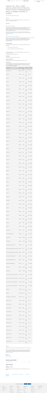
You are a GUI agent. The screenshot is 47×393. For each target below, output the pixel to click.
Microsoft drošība (21, 374)
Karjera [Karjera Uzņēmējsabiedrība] (38, 387)
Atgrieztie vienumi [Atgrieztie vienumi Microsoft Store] (11, 389)
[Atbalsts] (8, 1)
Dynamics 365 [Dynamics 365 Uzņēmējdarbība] (25, 390)
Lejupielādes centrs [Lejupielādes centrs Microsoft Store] (11, 388)
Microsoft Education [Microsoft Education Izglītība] (18, 387)
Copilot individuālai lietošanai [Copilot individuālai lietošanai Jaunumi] (4, 388)
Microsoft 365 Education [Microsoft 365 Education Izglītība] (19, 390)
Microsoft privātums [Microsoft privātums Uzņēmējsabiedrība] (39, 388)
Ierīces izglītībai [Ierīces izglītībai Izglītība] (18, 388)
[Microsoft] (4, 1)
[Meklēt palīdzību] (38, 1)
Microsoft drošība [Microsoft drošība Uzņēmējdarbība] (25, 388)
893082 (17, 54)
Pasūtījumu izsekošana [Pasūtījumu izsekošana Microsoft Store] (11, 390)
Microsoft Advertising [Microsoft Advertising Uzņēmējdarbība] (25, 392)
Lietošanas (8, 352)
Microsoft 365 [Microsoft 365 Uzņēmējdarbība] (25, 391)
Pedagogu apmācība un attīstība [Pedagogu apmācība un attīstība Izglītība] (19, 392)
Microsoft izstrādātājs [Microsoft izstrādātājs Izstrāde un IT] (32, 387)
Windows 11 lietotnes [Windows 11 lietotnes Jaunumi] (4, 390)
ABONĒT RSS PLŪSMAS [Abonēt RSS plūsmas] (9, 356)
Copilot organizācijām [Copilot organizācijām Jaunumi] (4, 387)
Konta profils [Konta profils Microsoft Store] (11, 387)
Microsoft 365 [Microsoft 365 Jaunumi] (3, 389)
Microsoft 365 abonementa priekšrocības (7, 375)
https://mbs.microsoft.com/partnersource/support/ (11, 36)
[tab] (7, 367)
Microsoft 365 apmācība (15, 374)
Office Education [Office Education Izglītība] (18, 391)
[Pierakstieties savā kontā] (42, 1)
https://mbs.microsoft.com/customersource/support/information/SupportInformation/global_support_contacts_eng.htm (19, 37)
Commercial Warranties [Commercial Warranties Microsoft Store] (12, 392)
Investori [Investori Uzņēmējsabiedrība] (38, 389)
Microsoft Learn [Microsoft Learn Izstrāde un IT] (32, 388)
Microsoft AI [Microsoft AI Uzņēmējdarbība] (24, 387)
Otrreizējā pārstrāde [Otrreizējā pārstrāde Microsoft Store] (11, 391)
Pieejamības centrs (27, 374)
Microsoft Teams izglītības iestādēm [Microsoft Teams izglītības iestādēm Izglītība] (20, 389)
